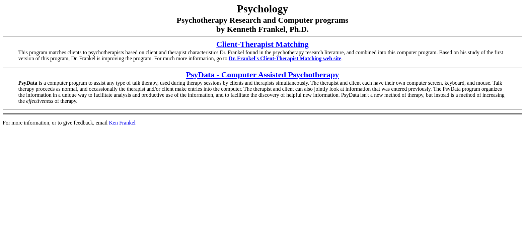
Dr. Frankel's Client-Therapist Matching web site (285, 58)
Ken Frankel (122, 123)
